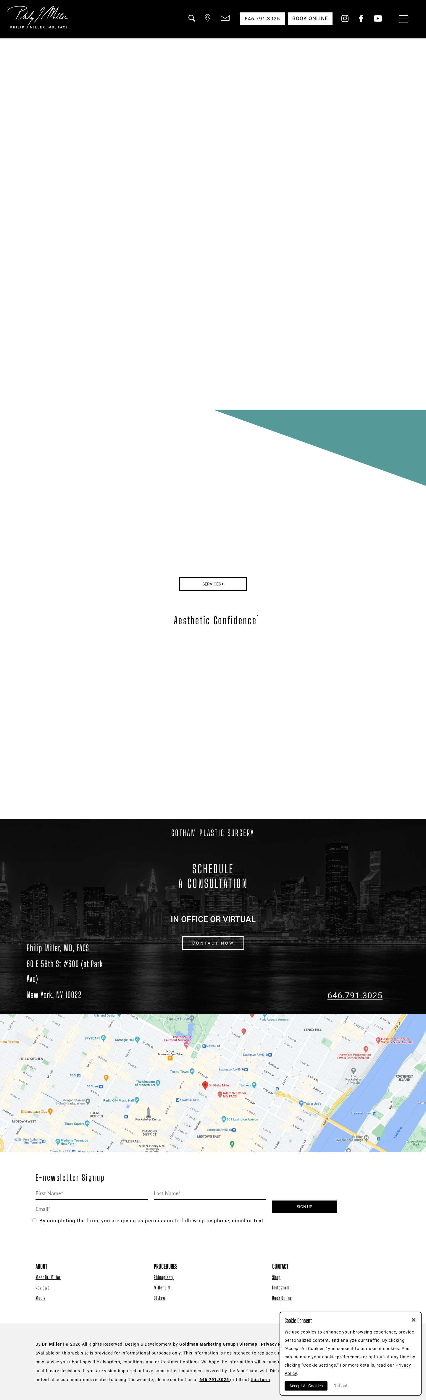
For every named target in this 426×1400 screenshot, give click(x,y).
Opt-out (340, 1385)
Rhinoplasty (164, 1277)
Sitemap (248, 1344)
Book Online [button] (310, 19)
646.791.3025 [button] (262, 19)
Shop (276, 1277)
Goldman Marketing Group (207, 1344)
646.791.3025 (355, 995)
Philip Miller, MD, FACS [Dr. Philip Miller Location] (58, 948)
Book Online (282, 1298)
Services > (213, 584)
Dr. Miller (52, 1344)
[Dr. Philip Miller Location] (71, 979)
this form (260, 1379)
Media (41, 1298)
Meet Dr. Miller (48, 1277)
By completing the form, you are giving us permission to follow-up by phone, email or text (148, 1221)
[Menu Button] (402, 20)
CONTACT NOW (213, 943)
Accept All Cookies (306, 1385)
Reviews (42, 1287)
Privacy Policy (276, 1344)
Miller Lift (162, 1287)
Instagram (280, 1287)
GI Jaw (159, 1298)
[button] (190, 21)
